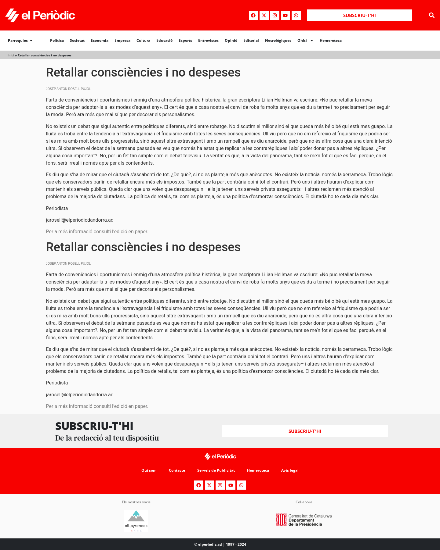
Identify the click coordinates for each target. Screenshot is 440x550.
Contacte (177, 470)
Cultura (143, 40)
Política (57, 40)
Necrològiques (278, 40)
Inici (11, 55)
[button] (432, 15)
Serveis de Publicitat (216, 470)
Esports (185, 40)
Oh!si (305, 40)
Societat (77, 40)
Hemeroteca (331, 40)
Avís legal (290, 470)
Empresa (122, 40)
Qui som (149, 470)
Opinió (231, 40)
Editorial (251, 40)
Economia (99, 40)
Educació (164, 40)
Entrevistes (208, 40)
